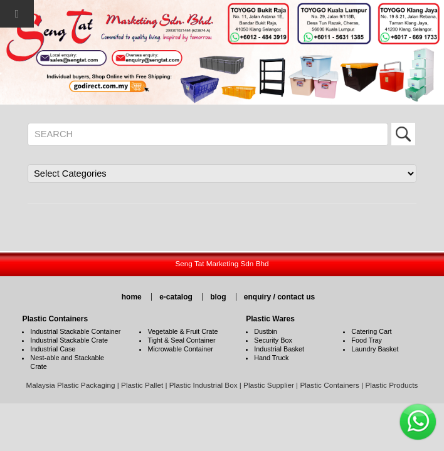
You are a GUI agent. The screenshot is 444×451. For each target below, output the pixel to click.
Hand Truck (271, 357)
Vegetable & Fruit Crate (182, 331)
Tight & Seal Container (181, 340)
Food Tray (366, 340)
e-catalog (176, 297)
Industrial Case (52, 349)
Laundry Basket (374, 349)
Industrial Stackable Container (75, 331)
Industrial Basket (279, 349)
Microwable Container (180, 349)
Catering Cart (371, 331)
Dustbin (265, 331)
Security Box (273, 340)
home (132, 297)
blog (218, 297)
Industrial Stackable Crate (69, 340)
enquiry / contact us (279, 297)
